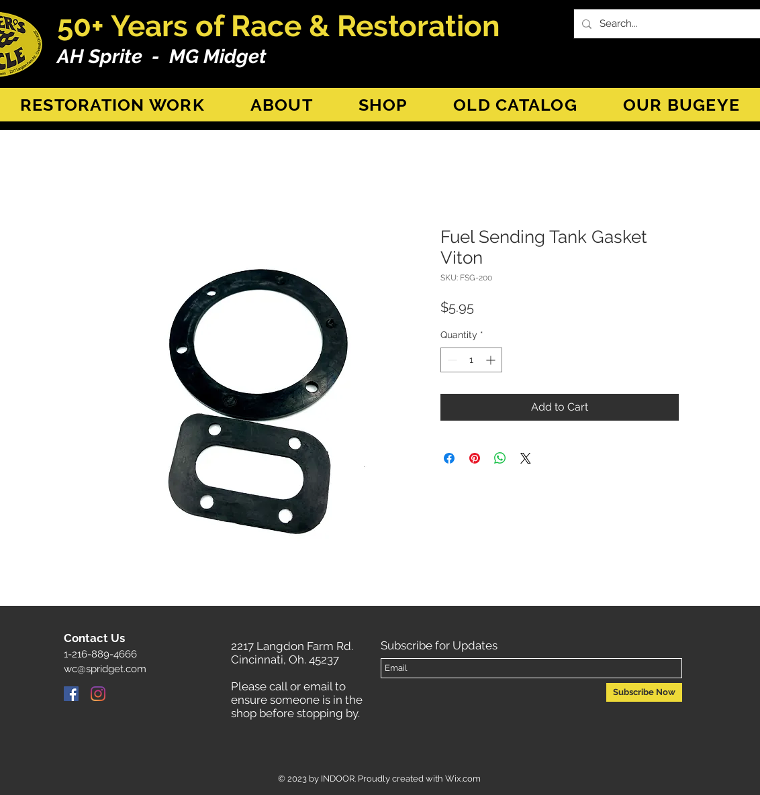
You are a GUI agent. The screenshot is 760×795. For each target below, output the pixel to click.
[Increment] (491, 360)
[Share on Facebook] (449, 458)
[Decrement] (450, 360)
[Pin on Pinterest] (475, 458)
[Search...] (674, 23)
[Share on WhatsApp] (500, 458)
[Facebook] (71, 693)
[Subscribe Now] (644, 692)
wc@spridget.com (105, 669)
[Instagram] (98, 693)
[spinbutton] (471, 360)
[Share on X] (526, 458)
